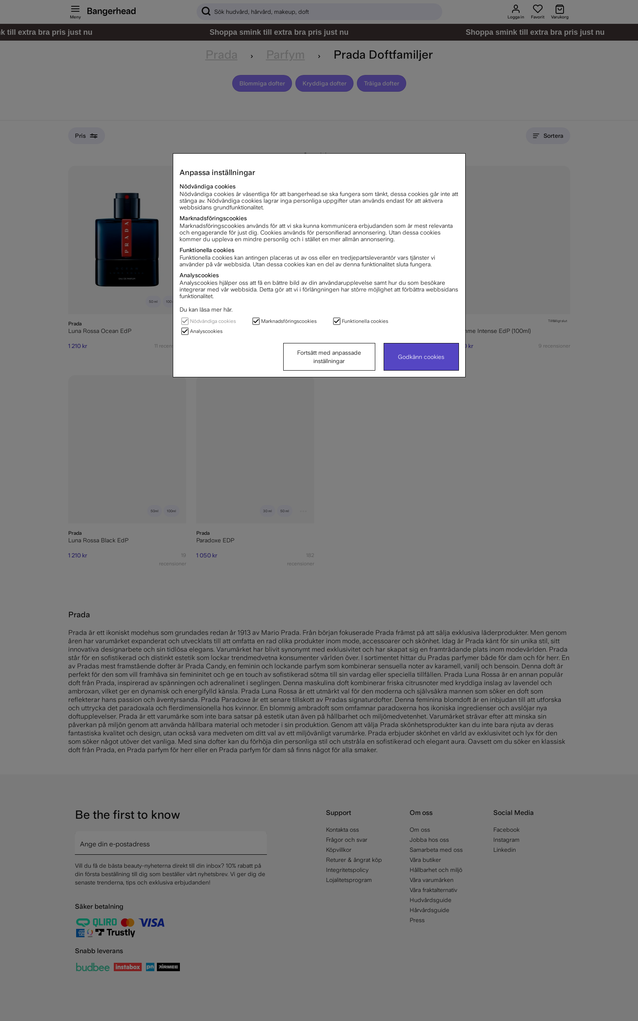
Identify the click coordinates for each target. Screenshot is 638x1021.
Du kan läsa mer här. (206, 309)
